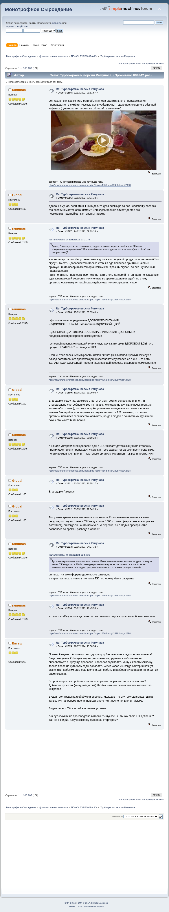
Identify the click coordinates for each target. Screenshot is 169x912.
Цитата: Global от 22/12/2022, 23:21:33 (70, 239)
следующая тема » (153, 63)
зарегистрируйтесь (17, 26)
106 (25, 68)
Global (17, 195)
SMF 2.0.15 (70, 903)
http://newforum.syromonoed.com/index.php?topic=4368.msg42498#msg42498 (90, 185)
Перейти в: (117, 816)
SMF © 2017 (84, 903)
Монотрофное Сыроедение (38, 9)
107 (30, 68)
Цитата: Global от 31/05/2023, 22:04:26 (70, 555)
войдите (57, 23)
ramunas (19, 90)
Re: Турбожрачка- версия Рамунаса (80, 89)
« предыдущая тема (129, 63)
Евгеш (17, 643)
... (21, 68)
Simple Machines (99, 903)
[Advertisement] (84, 761)
